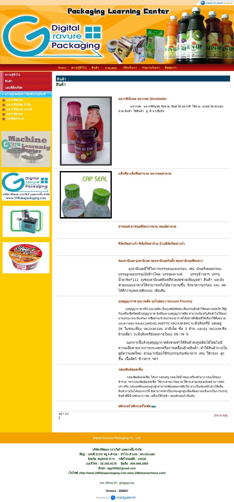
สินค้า (95, 67)
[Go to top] (221, 415)
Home (62, 67)
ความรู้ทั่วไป (78, 67)
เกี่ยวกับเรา (130, 67)
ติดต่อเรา (170, 67)
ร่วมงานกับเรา (151, 67)
